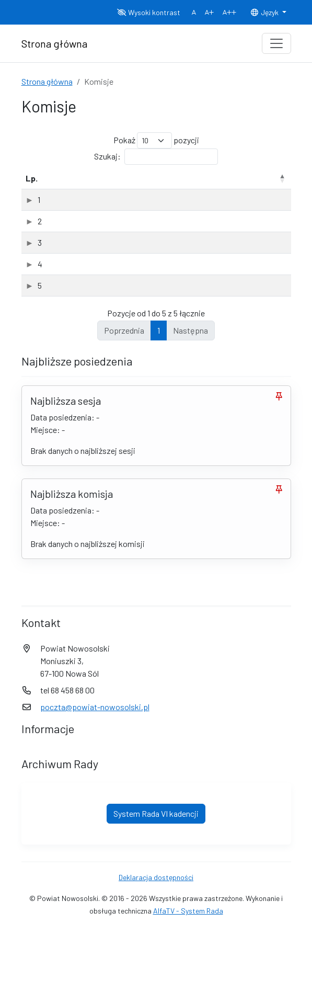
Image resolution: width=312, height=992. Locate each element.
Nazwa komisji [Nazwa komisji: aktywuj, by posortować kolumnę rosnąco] (82, 191)
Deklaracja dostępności (156, 940)
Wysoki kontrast (148, 12)
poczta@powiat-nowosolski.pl (94, 769)
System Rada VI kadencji (156, 876)
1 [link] (158, 393)
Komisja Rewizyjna (88, 314)
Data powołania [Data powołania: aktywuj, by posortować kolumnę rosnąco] (243, 184)
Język (265, 12)
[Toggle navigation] (276, 43)
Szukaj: (156, 157)
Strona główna (47, 81)
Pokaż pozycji (156, 140)
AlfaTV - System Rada (188, 973)
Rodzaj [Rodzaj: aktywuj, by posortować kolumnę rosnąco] (192, 191)
